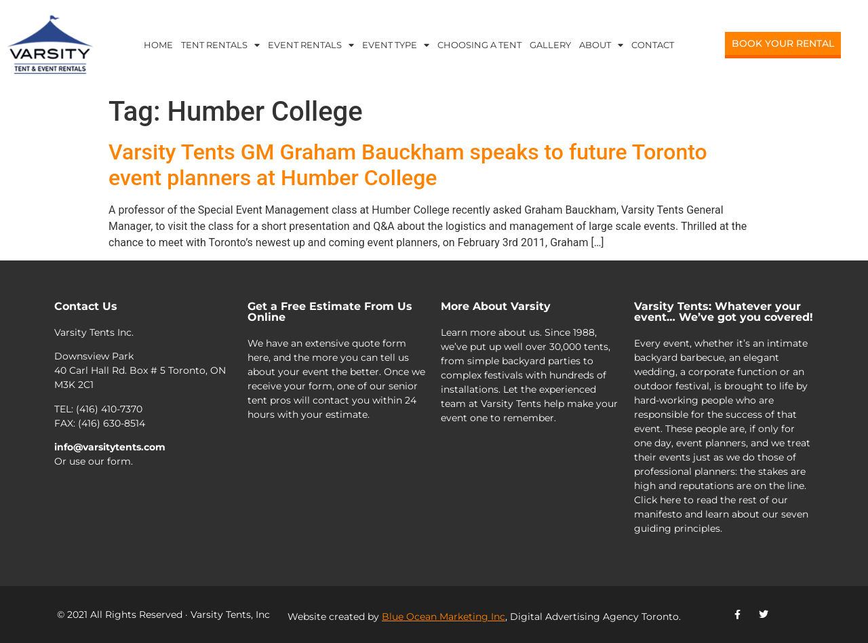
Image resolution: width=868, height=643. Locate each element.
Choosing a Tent (479, 44)
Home (158, 44)
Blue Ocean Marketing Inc (443, 616)
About (601, 45)
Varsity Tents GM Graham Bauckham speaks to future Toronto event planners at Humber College (407, 165)
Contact (652, 44)
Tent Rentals (220, 45)
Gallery (550, 44)
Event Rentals (311, 45)
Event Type (395, 45)
